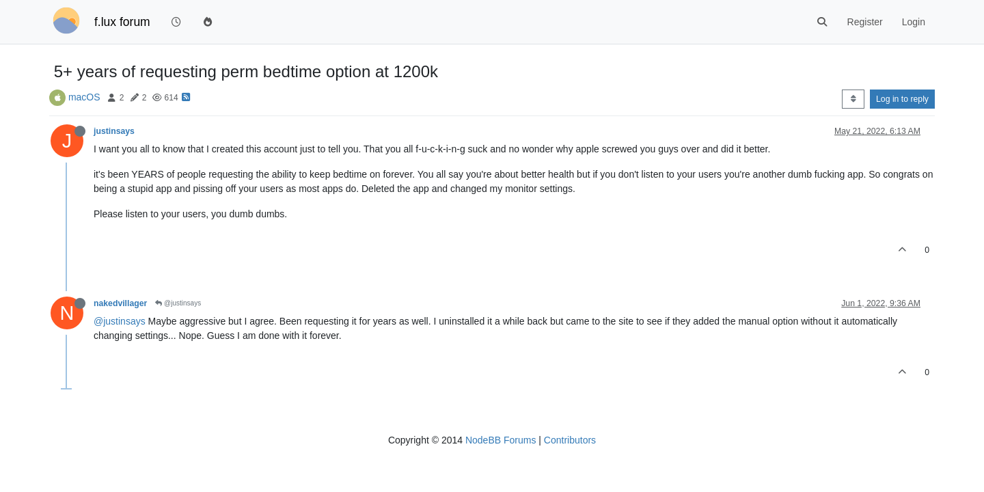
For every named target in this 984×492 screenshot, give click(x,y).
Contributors (570, 440)
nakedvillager (120, 303)
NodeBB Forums (500, 440)
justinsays (114, 131)
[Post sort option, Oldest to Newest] (853, 99)
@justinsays (178, 303)
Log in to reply (902, 99)
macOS (84, 97)
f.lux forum (122, 22)
